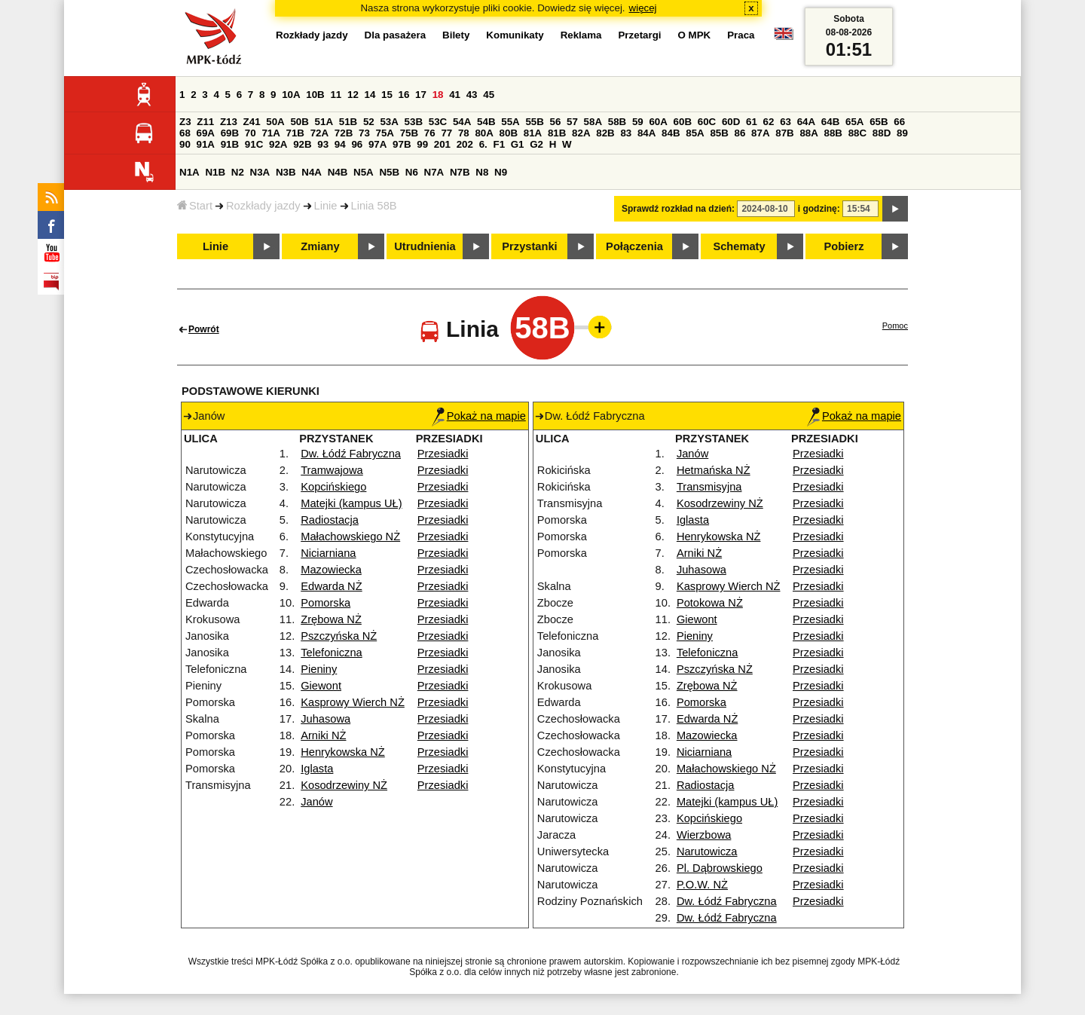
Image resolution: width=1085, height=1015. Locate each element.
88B (833, 133)
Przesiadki (443, 454)
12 (353, 94)
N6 (411, 172)
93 (323, 144)
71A (270, 133)
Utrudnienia (424, 246)
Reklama (581, 35)
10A (291, 94)
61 (751, 121)
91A (206, 144)
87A (760, 133)
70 (250, 133)
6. (483, 144)
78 (463, 133)
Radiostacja (330, 520)
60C (707, 121)
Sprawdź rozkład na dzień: (678, 208)
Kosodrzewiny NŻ (344, 785)
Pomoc (895, 325)
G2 (536, 144)
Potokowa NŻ (710, 603)
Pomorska (325, 603)
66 (899, 121)
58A (593, 121)
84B (671, 133)
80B (509, 133)
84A (646, 133)
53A (389, 121)
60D (731, 121)
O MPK (694, 35)
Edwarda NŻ (331, 586)
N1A (189, 172)
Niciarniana (328, 553)
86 (740, 133)
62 (769, 121)
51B (348, 121)
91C (254, 144)
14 (370, 94)
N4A (311, 172)
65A (854, 121)
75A (385, 133)
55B (534, 121)
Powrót (203, 329)
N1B (215, 172)
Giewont (321, 686)
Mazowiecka (331, 570)
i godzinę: (819, 208)
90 (185, 144)
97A (377, 144)
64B (830, 121)
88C (857, 133)
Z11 (205, 121)
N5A (363, 172)
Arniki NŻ (323, 735)
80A (484, 133)
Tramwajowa (332, 470)
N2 (237, 172)
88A (808, 133)
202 (465, 144)
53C (438, 121)
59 (637, 121)
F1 (499, 144)
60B (683, 121)
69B (230, 133)
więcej (643, 8)
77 (446, 133)
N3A (260, 172)
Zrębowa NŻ (331, 619)
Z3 (185, 121)
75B (409, 133)
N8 (481, 172)
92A (278, 144)
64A (806, 121)
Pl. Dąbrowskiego (720, 868)
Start (194, 206)
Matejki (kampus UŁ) (351, 503)
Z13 (228, 121)
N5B (389, 172)
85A (695, 133)
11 (335, 94)
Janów (316, 802)
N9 (500, 172)
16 (404, 94)
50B (299, 121)
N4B (338, 172)
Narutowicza (707, 851)
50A (275, 121)
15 (387, 94)
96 (356, 144)
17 (420, 94)
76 (430, 133)
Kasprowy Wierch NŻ (353, 702)
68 (185, 133)
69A (206, 133)
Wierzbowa (704, 835)
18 (438, 94)
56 (555, 121)
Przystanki (529, 246)
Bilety (455, 35)
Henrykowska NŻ (343, 752)
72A (319, 133)
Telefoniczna (331, 653)
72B (344, 133)
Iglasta (317, 769)
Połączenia (634, 246)
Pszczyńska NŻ (339, 636)
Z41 (252, 121)
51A (324, 121)
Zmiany (320, 246)
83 (625, 133)
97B (402, 144)
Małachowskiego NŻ (350, 536)
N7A (434, 172)
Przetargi (639, 35)
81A (533, 133)
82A (581, 133)
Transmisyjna (709, 487)
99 (422, 144)
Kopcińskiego (333, 487)
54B (486, 121)
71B (295, 133)
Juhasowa (325, 719)
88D (882, 133)
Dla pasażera (395, 35)
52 (368, 121)
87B (784, 133)
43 (472, 94)
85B (719, 133)
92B (302, 144)
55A (510, 121)
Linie (326, 206)
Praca (740, 35)
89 (902, 133)
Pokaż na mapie (479, 416)
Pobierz (844, 246)
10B (315, 94)
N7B (460, 172)
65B (879, 121)
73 (364, 133)
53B (414, 121)
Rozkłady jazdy (263, 206)
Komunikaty (514, 35)
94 (340, 144)
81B (557, 133)
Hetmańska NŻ (713, 470)
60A (658, 121)
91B (230, 144)
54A (462, 121)
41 (454, 94)
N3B (286, 172)
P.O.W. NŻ (702, 885)
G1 (517, 144)
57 (572, 121)
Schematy (739, 246)
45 (488, 94)
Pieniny (319, 669)
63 (785, 121)
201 (442, 144)
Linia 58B (374, 206)
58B (617, 121)
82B (605, 133)
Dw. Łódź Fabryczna (351, 454)
